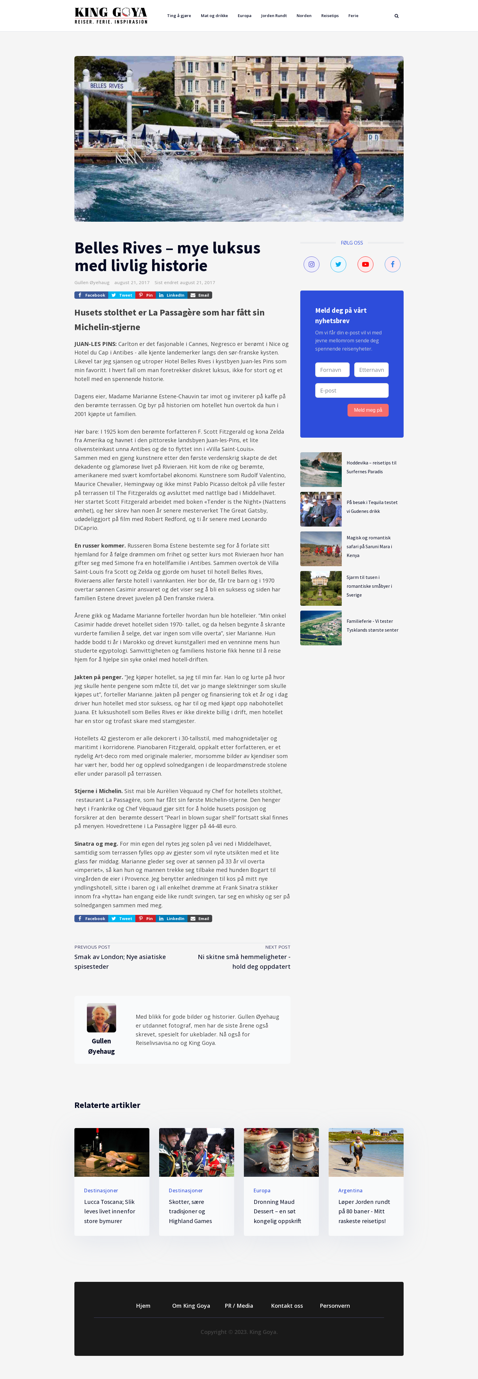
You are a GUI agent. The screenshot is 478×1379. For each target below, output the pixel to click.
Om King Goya (191, 1305)
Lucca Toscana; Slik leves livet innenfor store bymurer (109, 1211)
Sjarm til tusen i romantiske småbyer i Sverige (369, 586)
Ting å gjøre (179, 15)
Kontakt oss (287, 1305)
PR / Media (239, 1305)
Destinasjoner (101, 1190)
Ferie (353, 15)
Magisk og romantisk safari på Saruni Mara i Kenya (369, 546)
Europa (244, 15)
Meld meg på (368, 410)
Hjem (143, 1305)
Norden (304, 15)
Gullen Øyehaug (91, 282)
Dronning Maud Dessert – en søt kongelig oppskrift (277, 1211)
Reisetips (330, 15)
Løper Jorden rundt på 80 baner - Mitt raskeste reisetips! (364, 1211)
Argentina (350, 1190)
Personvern (335, 1305)
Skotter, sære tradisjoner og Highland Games (190, 1211)
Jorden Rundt (274, 15)
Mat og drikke (214, 15)
